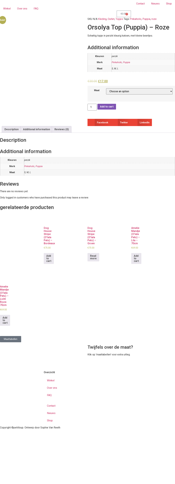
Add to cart (106, 106)
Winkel (7, 8)
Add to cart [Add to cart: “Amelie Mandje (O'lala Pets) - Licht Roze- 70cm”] (5, 320)
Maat (97, 90)
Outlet (111, 19)
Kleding (102, 19)
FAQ (36, 8)
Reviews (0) (61, 129)
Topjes (119, 19)
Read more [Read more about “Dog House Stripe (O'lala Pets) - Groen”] (93, 257)
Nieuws (155, 3)
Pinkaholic (135, 19)
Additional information (36, 129)
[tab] (11, 129)
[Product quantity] (92, 107)
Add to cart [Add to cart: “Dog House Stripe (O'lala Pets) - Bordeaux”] (48, 258)
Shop (169, 3)
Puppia (146, 19)
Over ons (22, 8)
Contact (140, 3)
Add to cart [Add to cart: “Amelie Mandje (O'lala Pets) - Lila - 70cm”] (136, 258)
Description (11, 129)
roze (154, 19)
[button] (99, 122)
